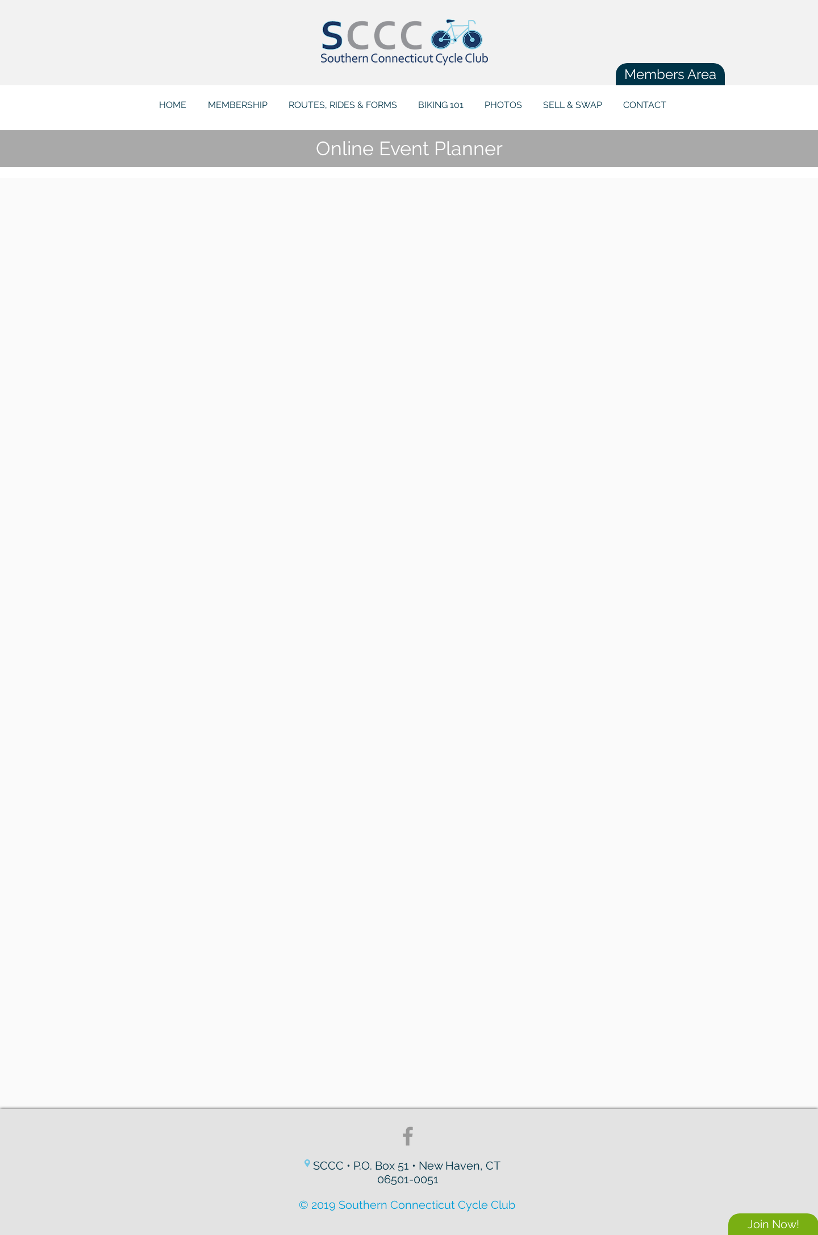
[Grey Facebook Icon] (407, 1136)
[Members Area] (670, 74)
